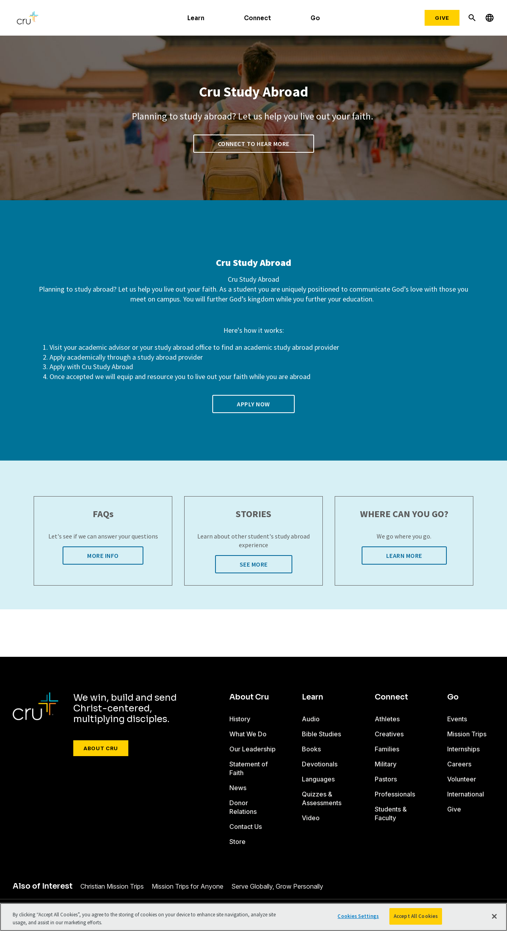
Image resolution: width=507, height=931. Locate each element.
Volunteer (461, 779)
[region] (253, 917)
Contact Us (245, 827)
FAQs (103, 514)
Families (387, 749)
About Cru (101, 748)
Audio (311, 719)
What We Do (248, 734)
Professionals (395, 794)
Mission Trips (466, 734)
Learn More (404, 555)
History (239, 719)
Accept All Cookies (416, 916)
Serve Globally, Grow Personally (277, 886)
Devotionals (319, 764)
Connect (257, 18)
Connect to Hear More (254, 144)
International (465, 794)
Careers (459, 764)
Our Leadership (252, 749)
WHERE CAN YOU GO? (404, 514)
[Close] (494, 916)
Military (385, 764)
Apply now (253, 404)
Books (311, 749)
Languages (318, 779)
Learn (195, 18)
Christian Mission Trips (112, 886)
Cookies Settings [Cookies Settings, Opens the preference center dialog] (358, 916)
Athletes (387, 719)
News (237, 788)
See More (254, 564)
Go (315, 18)
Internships (463, 749)
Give (442, 18)
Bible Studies (321, 734)
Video (311, 818)
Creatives (389, 734)
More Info (103, 555)
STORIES (253, 514)
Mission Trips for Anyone (187, 886)
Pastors (386, 779)
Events (457, 719)
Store (237, 842)
